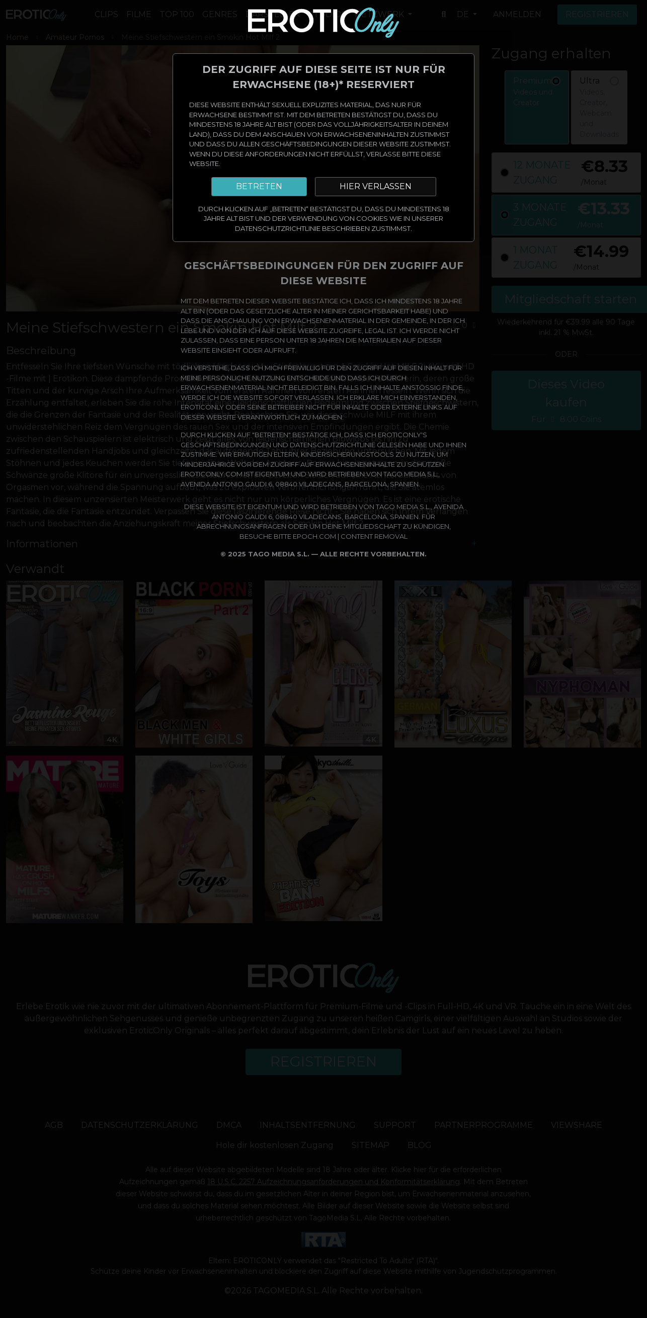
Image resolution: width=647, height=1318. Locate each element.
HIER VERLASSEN (376, 186)
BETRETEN (259, 186)
